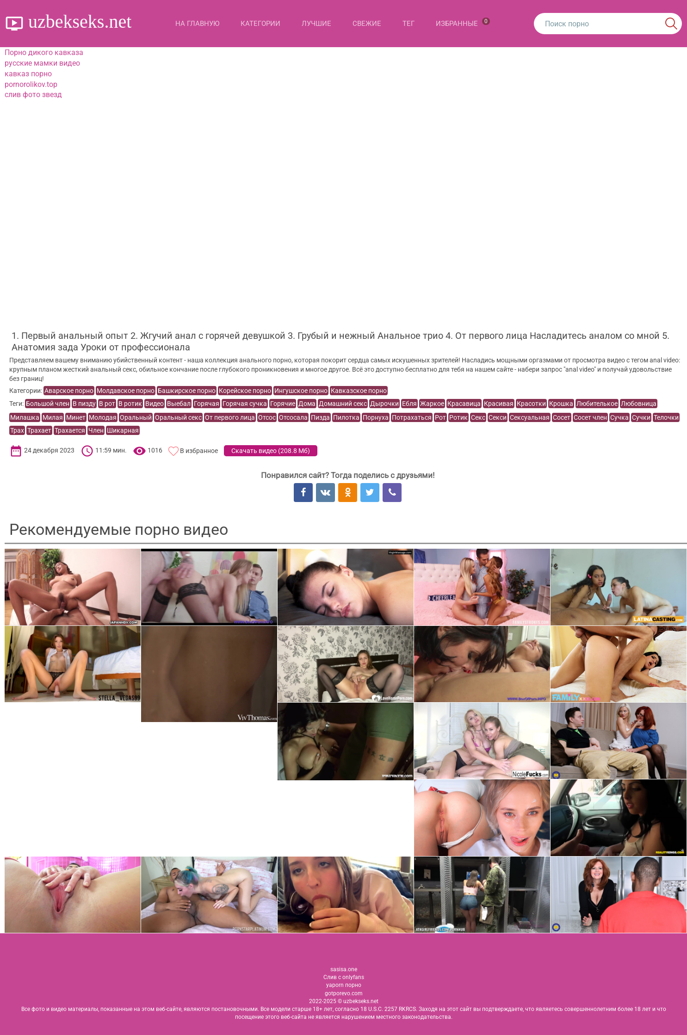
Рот (440, 417)
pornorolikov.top (31, 84)
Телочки (666, 417)
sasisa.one (343, 969)
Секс (478, 417)
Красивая (499, 403)
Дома (307, 403)
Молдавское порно (126, 390)
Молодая (103, 417)
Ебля (409, 403)
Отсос (267, 417)
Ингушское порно (301, 390)
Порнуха (376, 417)
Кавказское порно (359, 390)
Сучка (619, 417)
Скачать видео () (270, 450)
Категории (260, 23)
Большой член (47, 403)
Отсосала (293, 417)
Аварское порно (68, 390)
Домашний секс (343, 403)
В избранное (199, 450)
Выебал (179, 403)
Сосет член (590, 417)
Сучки (641, 417)
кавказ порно (28, 73)
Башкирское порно (187, 390)
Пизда (320, 417)
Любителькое (597, 403)
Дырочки (384, 403)
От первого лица (230, 417)
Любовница (638, 403)
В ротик (130, 403)
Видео (154, 403)
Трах (17, 430)
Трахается (70, 430)
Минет (76, 417)
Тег (408, 23)
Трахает (39, 430)
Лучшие (316, 23)
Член (96, 430)
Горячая (206, 403)
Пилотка (346, 417)
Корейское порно (245, 390)
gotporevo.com (344, 993)
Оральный (136, 417)
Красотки (531, 403)
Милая (53, 417)
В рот (107, 403)
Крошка (561, 403)
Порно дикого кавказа (44, 52)
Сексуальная (530, 417)
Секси (498, 417)
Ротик (458, 417)
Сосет (561, 417)
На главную (197, 23)
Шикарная (123, 430)
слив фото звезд (33, 94)
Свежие (367, 23)
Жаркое (432, 403)
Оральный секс (178, 417)
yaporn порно (343, 985)
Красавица (464, 403)
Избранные (463, 23)
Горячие (282, 403)
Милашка (24, 417)
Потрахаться (412, 417)
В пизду (84, 403)
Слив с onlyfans (343, 977)
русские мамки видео (42, 63)
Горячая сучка (245, 403)
